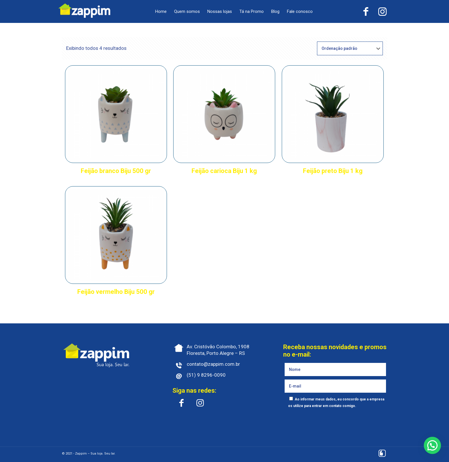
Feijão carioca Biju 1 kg (224, 170)
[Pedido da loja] (350, 48)
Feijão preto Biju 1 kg (333, 170)
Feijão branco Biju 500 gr (116, 170)
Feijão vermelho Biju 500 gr (116, 291)
